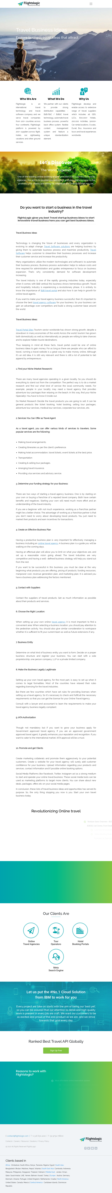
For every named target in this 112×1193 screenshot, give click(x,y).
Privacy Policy (43, 1141)
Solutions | (34, 1141)
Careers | (17, 1141)
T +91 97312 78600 (55, 1136)
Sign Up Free (56, 1050)
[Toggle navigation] (91, 4)
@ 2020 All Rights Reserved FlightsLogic (21, 1146)
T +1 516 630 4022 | (39, 1136)
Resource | (25, 1141)
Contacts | (9, 1141)
